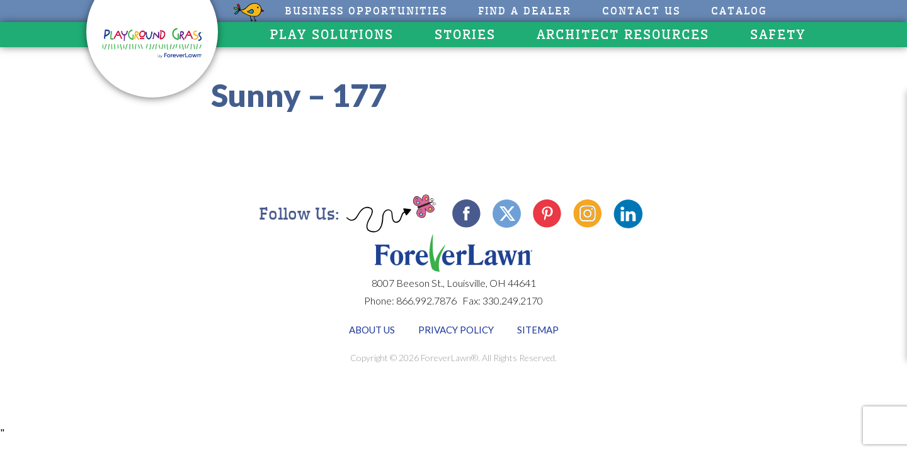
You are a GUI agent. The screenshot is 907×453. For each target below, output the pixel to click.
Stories (465, 34)
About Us (372, 329)
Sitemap (538, 329)
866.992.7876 (426, 300)
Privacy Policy (456, 329)
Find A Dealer (524, 11)
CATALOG (739, 11)
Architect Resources (623, 34)
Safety (778, 34)
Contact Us (641, 11)
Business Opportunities (366, 11)
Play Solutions (332, 34)
